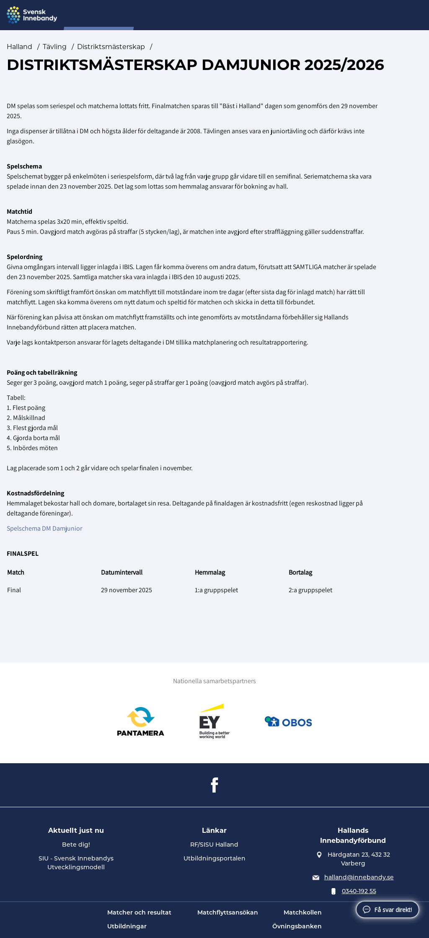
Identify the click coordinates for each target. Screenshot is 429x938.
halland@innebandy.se (359, 878)
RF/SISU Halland (214, 845)
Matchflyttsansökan (227, 913)
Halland (19, 47)
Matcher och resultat (139, 913)
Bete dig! (76, 845)
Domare (161, 15)
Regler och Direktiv (293, 15)
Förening (238, 15)
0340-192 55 (359, 892)
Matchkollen (303, 913)
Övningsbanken (297, 927)
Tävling (55, 47)
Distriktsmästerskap (111, 47)
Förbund (199, 15)
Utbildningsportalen (214, 859)
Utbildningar (127, 927)
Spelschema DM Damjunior (44, 528)
